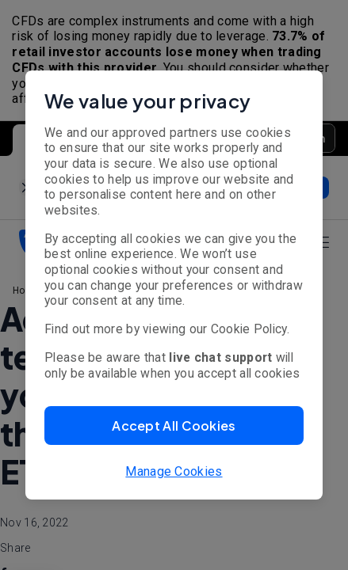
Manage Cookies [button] (173, 471)
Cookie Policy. (250, 328)
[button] (174, 425)
